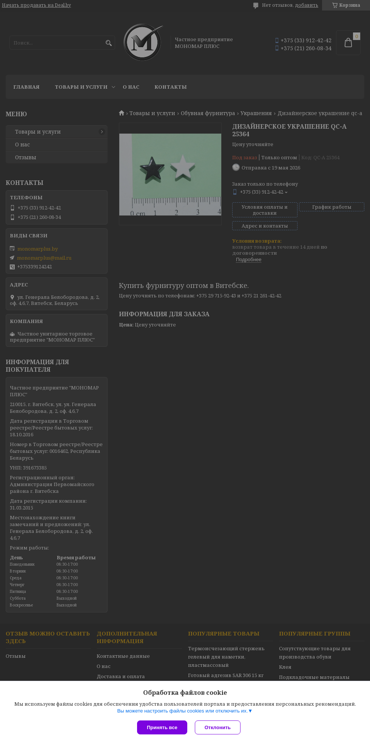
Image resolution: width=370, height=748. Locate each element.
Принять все (162, 727)
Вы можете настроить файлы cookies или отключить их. (182, 711)
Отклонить (218, 727)
